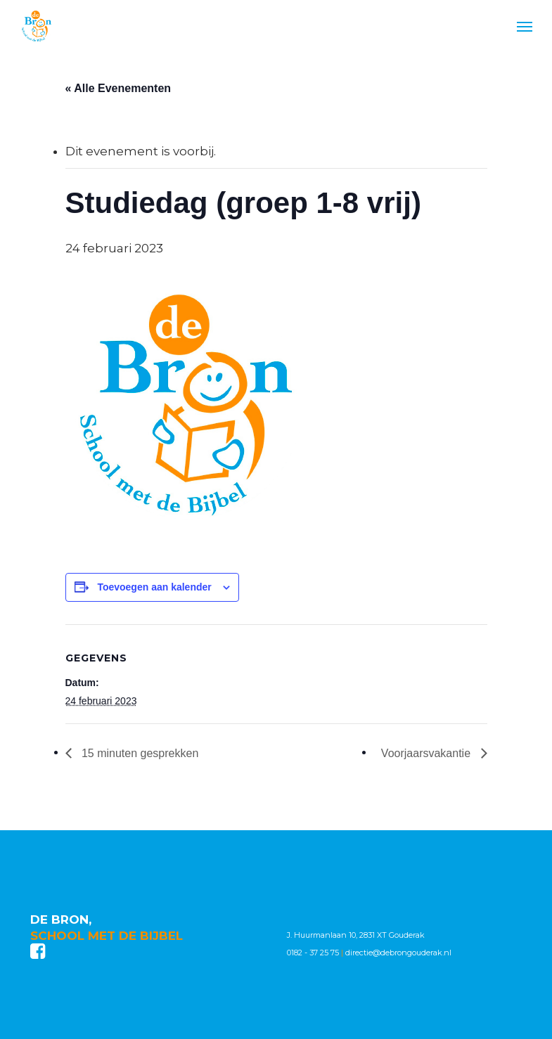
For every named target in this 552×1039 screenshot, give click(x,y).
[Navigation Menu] (524, 26)
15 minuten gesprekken (139, 753)
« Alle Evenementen (118, 88)
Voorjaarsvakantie (427, 753)
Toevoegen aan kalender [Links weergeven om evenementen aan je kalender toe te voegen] (154, 587)
